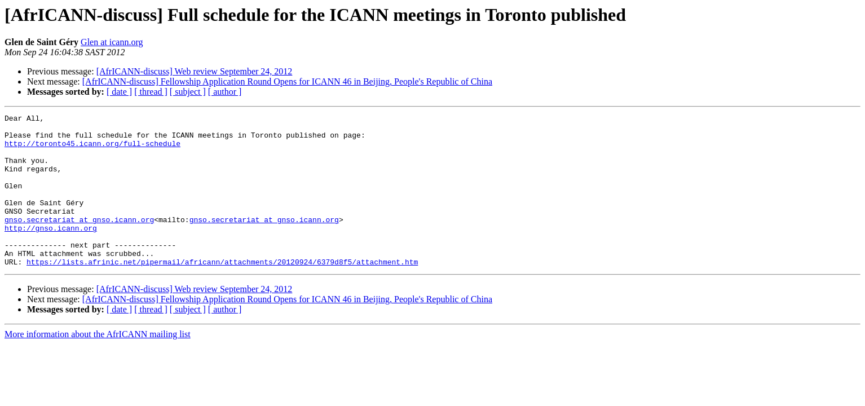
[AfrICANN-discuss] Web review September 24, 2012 (194, 71)
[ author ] (225, 91)
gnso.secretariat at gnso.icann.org (79, 241)
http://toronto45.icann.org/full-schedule (92, 150)
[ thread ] (150, 91)
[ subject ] (188, 91)
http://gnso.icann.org (51, 251)
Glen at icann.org (112, 42)
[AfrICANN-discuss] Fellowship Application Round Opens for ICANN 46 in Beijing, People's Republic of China (287, 81)
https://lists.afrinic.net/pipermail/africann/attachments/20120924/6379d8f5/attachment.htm (222, 292)
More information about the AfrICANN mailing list (98, 364)
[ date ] (119, 91)
